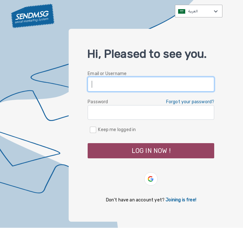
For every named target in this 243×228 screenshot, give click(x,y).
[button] (151, 179)
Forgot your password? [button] (190, 101)
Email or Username (107, 73)
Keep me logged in (117, 129)
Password (98, 101)
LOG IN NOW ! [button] (151, 151)
